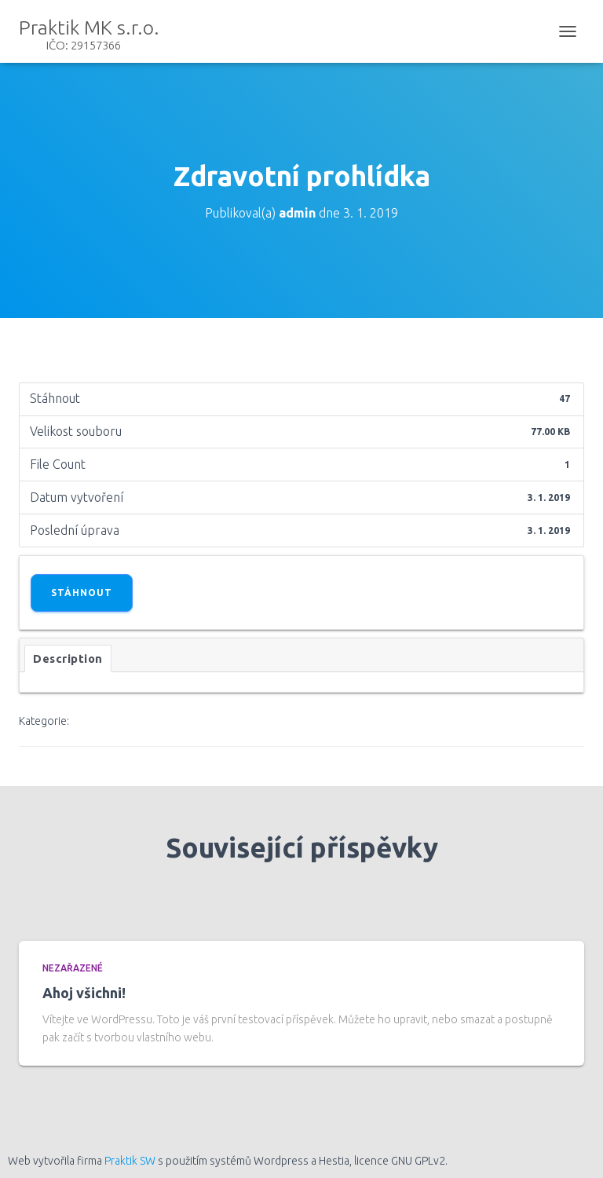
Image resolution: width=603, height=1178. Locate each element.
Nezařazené (72, 968)
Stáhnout (81, 592)
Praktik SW (129, 1160)
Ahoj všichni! (84, 993)
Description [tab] (68, 658)
